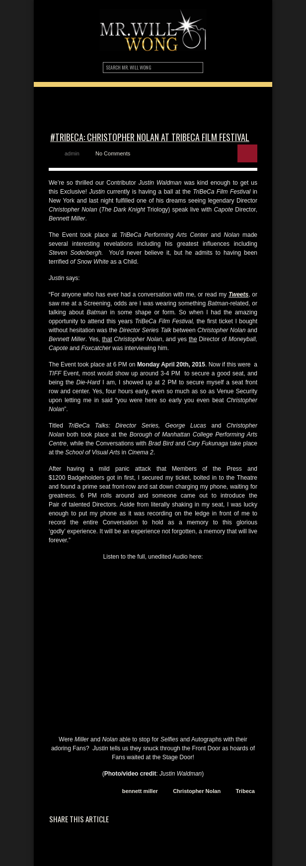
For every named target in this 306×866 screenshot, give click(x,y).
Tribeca (245, 791)
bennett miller (140, 791)
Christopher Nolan (197, 791)
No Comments (112, 153)
